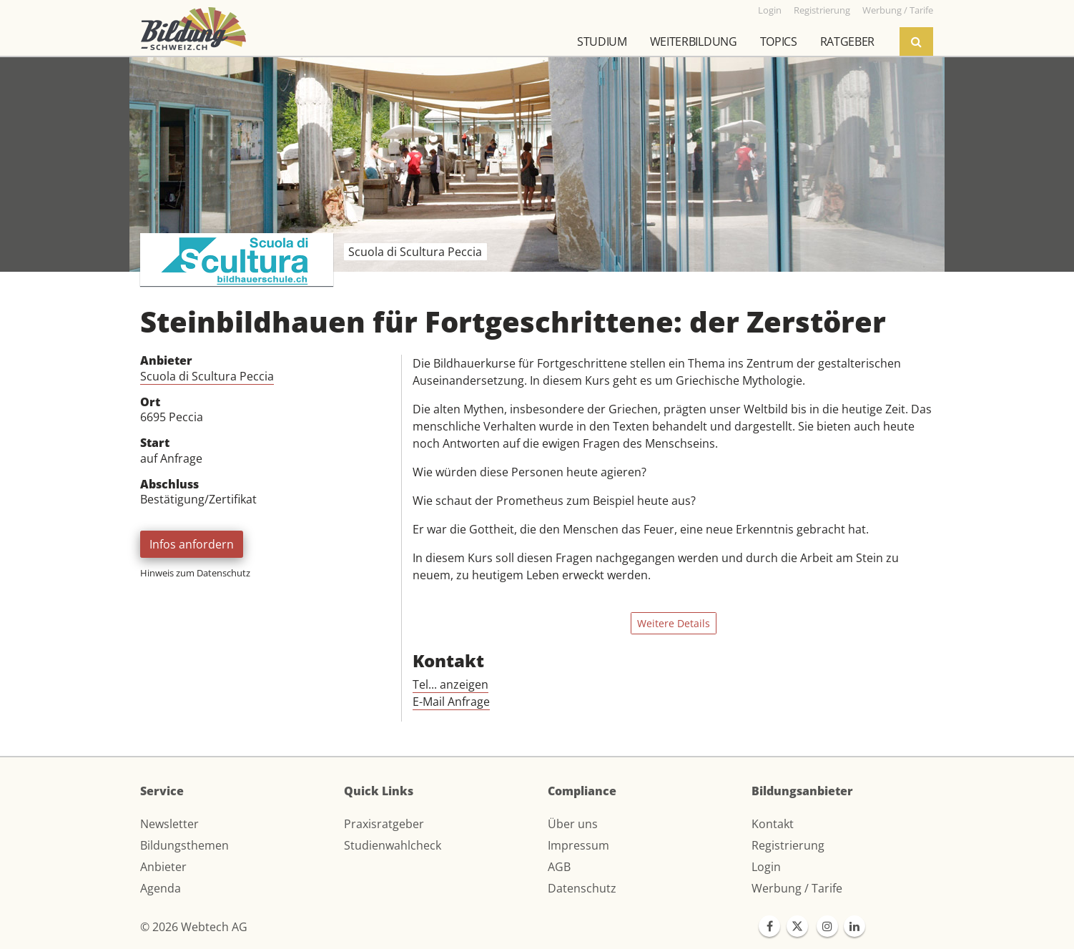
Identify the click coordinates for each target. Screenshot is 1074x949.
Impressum (578, 845)
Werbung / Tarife (797, 888)
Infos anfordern (191, 544)
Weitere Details (673, 623)
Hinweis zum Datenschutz (195, 572)
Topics (778, 41)
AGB (559, 867)
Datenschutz (582, 888)
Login (766, 867)
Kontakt (773, 824)
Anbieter (163, 867)
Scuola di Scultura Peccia (207, 376)
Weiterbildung (693, 41)
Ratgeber (847, 41)
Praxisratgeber (384, 824)
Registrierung (788, 845)
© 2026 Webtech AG (193, 927)
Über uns (573, 824)
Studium (602, 41)
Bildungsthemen (184, 845)
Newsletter (169, 824)
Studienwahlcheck (392, 845)
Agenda (160, 888)
